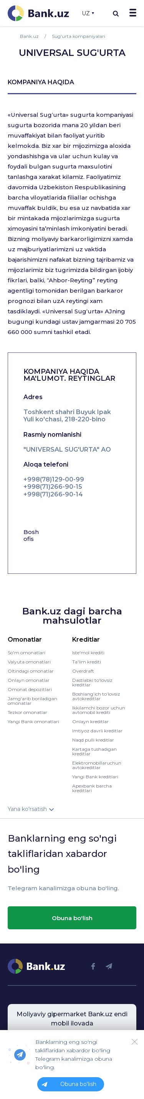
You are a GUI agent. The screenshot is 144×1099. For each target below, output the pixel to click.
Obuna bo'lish (72, 918)
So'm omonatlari (26, 652)
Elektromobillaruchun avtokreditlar (96, 765)
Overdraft (83, 671)
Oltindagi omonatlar (31, 671)
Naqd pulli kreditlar (93, 740)
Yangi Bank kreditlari (95, 777)
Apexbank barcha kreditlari (92, 788)
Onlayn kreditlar (90, 721)
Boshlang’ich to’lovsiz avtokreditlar (96, 696)
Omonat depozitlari (30, 689)
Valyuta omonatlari (29, 662)
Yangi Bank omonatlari (33, 721)
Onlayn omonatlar (29, 680)
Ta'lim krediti (86, 662)
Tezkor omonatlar (27, 712)
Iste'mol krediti (88, 652)
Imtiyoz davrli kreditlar (97, 731)
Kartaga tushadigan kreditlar (94, 751)
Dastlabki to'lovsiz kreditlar (92, 682)
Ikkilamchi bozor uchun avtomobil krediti (98, 710)
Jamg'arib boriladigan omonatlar (32, 701)
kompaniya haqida (41, 82)
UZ (88, 13)
